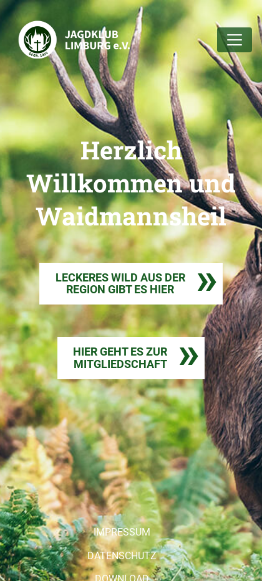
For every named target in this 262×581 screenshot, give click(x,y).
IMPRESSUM (122, 532)
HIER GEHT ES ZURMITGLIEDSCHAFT (120, 358)
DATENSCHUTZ (122, 556)
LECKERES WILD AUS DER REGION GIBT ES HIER (120, 283)
